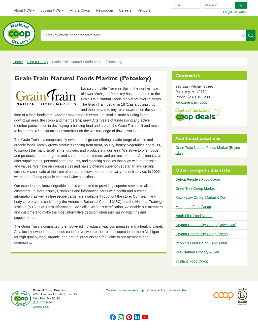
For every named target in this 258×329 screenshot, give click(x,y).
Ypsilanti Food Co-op (191, 261)
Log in (241, 5)
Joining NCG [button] (51, 10)
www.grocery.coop (131, 290)
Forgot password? (235, 12)
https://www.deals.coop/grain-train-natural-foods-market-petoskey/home (197, 115)
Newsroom (104, 10)
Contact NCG (41, 306)
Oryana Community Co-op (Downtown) (205, 225)
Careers (125, 10)
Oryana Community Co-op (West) (201, 234)
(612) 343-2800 (42, 302)
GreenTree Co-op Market (195, 188)
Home (18, 62)
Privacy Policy (156, 290)
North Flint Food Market (193, 216)
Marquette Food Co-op (193, 207)
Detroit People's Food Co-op (197, 179)
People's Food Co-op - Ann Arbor (201, 243)
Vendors (144, 10)
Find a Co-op (80, 10)
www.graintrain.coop (191, 102)
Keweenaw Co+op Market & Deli (200, 198)
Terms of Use (177, 290)
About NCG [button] (23, 10)
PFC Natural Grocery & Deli (197, 252)
